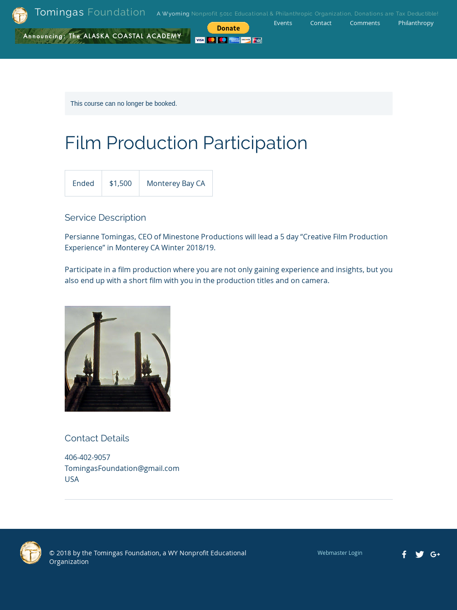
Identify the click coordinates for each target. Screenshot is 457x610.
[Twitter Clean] (420, 554)
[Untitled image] (117, 359)
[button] (228, 32)
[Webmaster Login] (340, 552)
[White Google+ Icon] (435, 554)
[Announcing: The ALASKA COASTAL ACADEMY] (102, 36)
